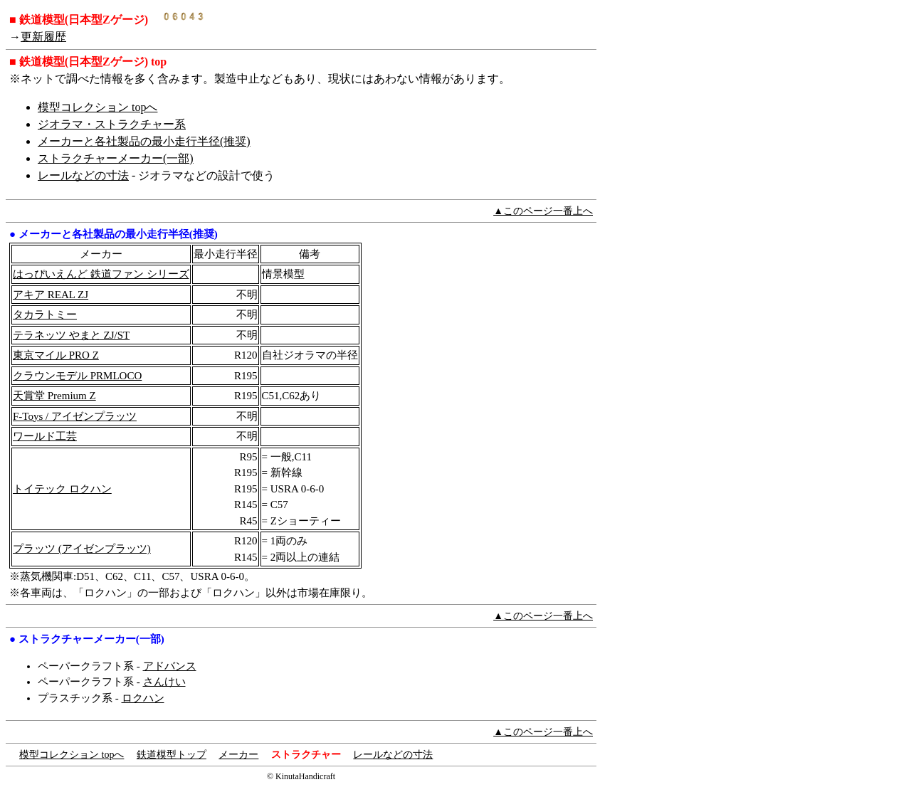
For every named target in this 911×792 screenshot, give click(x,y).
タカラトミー (45, 314)
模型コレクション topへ (97, 107)
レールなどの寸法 (83, 175)
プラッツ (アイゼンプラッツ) (82, 548)
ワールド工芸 (45, 436)
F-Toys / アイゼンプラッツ (75, 416)
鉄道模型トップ (171, 754)
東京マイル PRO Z (56, 355)
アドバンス (169, 666)
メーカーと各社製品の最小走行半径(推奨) (144, 141)
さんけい (164, 681)
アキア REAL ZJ (50, 294)
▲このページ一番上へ (543, 211)
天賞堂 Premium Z (54, 395)
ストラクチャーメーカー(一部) (116, 158)
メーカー (238, 754)
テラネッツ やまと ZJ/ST (71, 335)
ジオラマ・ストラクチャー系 (112, 124)
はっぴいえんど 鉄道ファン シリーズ (101, 274)
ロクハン (143, 698)
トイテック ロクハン (62, 489)
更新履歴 (43, 37)
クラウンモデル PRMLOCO (77, 375)
